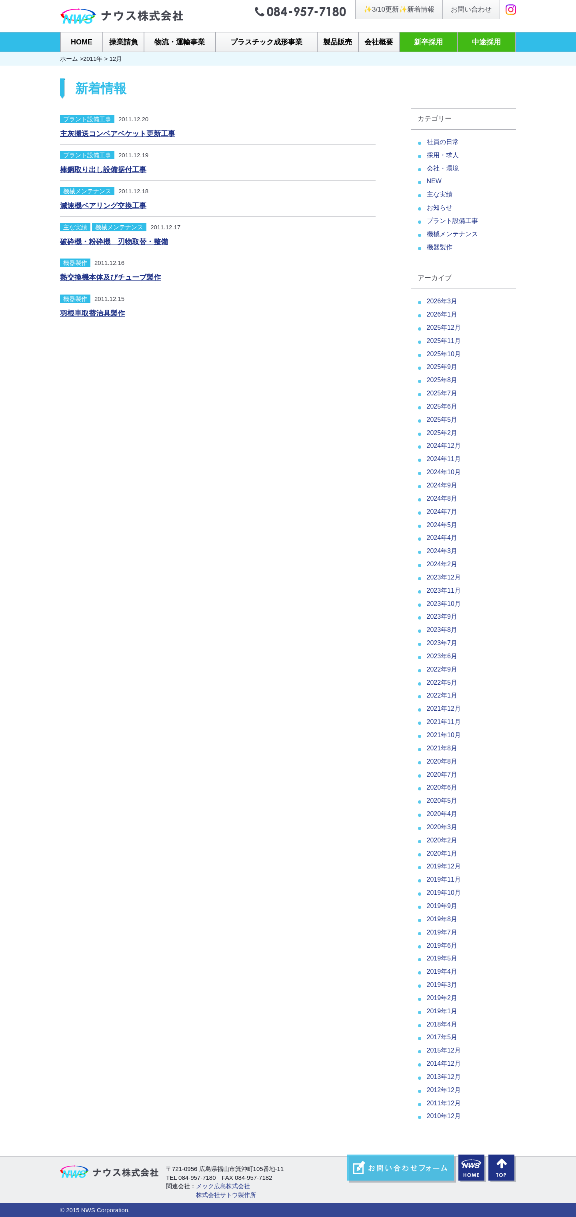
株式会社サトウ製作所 (226, 1194)
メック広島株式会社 (223, 1186)
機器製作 (75, 262)
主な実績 (75, 227)
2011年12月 (444, 1103)
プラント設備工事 (87, 119)
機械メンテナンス (87, 191)
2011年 (92, 58)
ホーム (69, 58)
